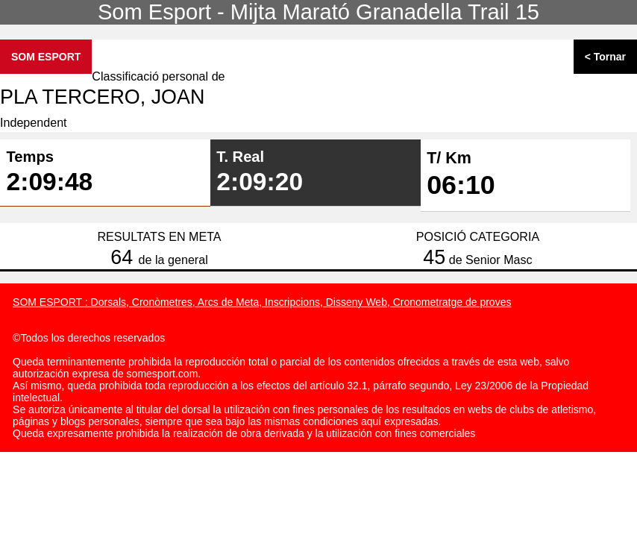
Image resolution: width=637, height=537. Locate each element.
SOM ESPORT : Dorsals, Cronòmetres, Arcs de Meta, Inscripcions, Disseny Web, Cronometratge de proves (262, 302)
